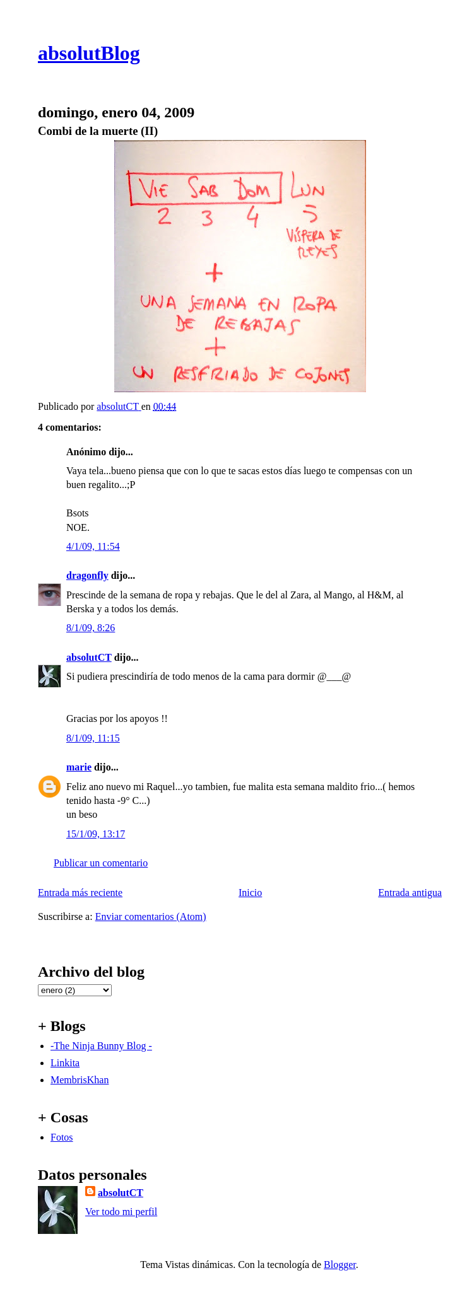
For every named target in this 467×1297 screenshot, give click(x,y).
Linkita (65, 1062)
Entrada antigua (410, 892)
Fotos (61, 1137)
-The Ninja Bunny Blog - (101, 1045)
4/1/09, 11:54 (93, 546)
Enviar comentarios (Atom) (150, 916)
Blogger (340, 1264)
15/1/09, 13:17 (95, 834)
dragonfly (87, 575)
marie (79, 767)
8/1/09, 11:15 (93, 738)
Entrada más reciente (80, 892)
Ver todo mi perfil (121, 1211)
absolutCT (89, 657)
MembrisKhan (79, 1079)
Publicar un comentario (101, 863)
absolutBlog (89, 53)
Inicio (250, 892)
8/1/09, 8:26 (90, 627)
